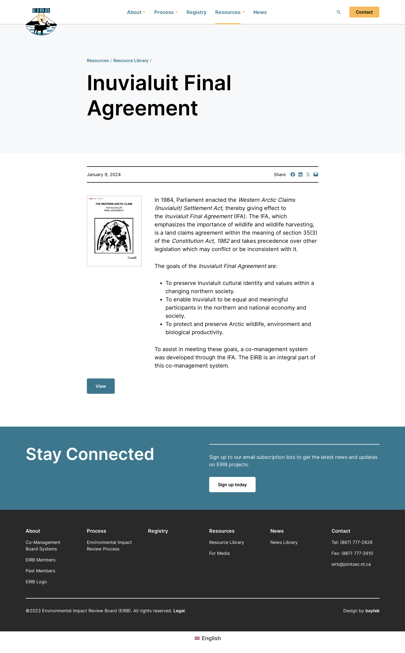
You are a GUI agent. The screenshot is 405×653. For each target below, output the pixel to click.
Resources (98, 60)
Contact (364, 12)
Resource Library (131, 60)
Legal (179, 610)
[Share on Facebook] (292, 174)
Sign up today (232, 484)
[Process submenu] (176, 12)
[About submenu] (144, 12)
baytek (372, 610)
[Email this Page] (308, 174)
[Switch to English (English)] (208, 638)
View (103, 388)
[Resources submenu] (243, 12)
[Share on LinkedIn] (300, 174)
